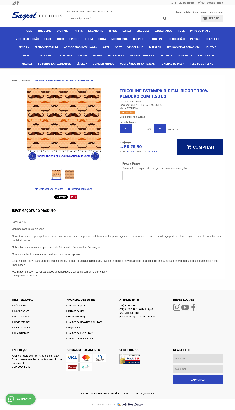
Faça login (91, 11)
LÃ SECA (82, 63)
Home (28, 30)
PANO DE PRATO (200, 30)
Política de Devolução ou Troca (85, 322)
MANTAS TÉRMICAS (142, 55)
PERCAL (195, 39)
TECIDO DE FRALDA (47, 47)
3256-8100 (184, 3)
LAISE (48, 39)
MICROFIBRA (119, 39)
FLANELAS (212, 39)
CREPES (138, 39)
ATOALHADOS (164, 30)
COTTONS (66, 55)
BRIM (60, 39)
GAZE (106, 47)
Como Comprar (76, 305)
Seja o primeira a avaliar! (132, 116)
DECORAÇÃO (177, 39)
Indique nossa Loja (24, 327)
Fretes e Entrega (77, 316)
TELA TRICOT (206, 55)
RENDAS (24, 47)
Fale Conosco (216, 12)
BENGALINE (156, 39)
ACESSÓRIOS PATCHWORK (80, 47)
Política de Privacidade (80, 338)
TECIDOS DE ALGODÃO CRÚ (184, 47)
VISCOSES (143, 30)
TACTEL (83, 55)
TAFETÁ (78, 30)
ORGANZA (166, 55)
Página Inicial (21, 305)
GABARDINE (95, 30)
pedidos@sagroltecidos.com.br (137, 316)
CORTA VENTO (46, 55)
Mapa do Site (21, 316)
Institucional (22, 300)
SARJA (126, 30)
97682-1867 (212, 3)
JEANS (113, 30)
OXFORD (26, 55)
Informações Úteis (80, 300)
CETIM (89, 39)
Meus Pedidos (183, 12)
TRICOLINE (45, 30)
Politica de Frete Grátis (80, 333)
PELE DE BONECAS (201, 63)
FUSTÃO (211, 47)
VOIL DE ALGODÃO (27, 39)
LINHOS (74, 39)
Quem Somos (200, 12)
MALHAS (27, 63)
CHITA (102, 39)
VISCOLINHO (135, 47)
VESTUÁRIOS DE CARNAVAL (137, 63)
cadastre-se (106, 11)
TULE (181, 30)
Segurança (74, 327)
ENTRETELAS (116, 55)
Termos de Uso (76, 311)
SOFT (118, 47)
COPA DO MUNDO (104, 63)
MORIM (97, 55)
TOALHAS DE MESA (172, 63)
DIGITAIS (62, 30)
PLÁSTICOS (185, 55)
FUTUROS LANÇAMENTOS (54, 63)
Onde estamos (22, 322)
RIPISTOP (155, 47)
